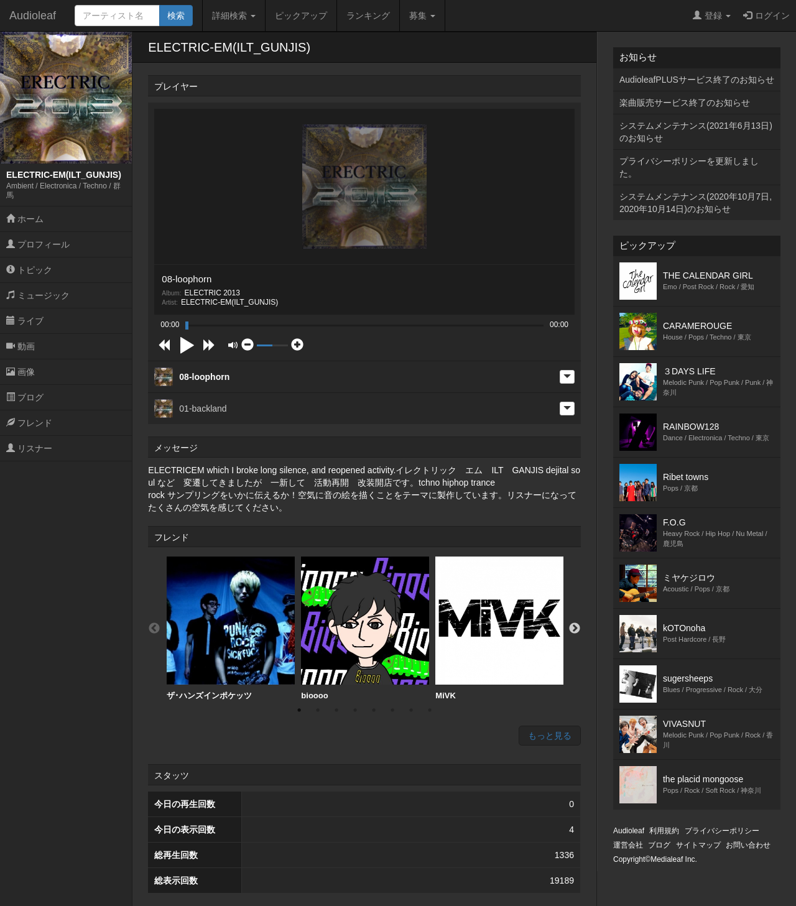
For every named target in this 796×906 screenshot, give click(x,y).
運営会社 (628, 845)
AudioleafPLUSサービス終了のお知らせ (696, 80)
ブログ (25, 397)
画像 (20, 372)
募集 (422, 16)
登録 (712, 16)
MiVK (499, 628)
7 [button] (411, 710)
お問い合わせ (748, 845)
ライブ (25, 321)
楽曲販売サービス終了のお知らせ (684, 103)
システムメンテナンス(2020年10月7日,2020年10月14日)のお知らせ (695, 203)
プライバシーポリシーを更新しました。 (689, 167)
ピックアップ (301, 16)
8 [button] (429, 710)
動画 (20, 346)
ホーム (25, 219)
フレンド (29, 423)
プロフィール (38, 244)
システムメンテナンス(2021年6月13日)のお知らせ (695, 132)
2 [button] (318, 710)
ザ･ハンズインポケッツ (231, 628)
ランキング (368, 16)
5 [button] (374, 710)
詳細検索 (234, 16)
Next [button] (574, 628)
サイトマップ (698, 845)
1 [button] (299, 710)
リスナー (29, 448)
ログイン (766, 16)
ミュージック (38, 295)
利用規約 (664, 830)
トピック (29, 270)
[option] (231, 629)
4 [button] (355, 710)
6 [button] (392, 710)
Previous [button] (154, 628)
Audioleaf (32, 15)
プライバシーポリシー (722, 830)
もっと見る (550, 736)
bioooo (365, 628)
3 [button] (336, 710)
